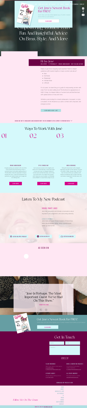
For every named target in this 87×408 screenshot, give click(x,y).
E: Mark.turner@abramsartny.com (53, 369)
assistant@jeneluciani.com (72, 377)
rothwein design (48, 406)
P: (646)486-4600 (50, 368)
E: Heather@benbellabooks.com (73, 369)
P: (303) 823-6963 (50, 377)
